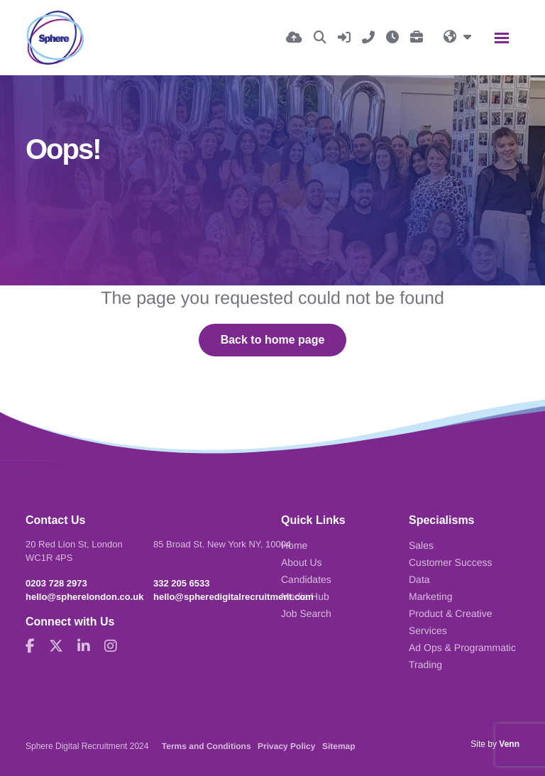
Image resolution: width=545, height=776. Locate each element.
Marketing (430, 596)
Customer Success (450, 562)
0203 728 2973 (56, 583)
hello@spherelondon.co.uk (85, 596)
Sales (421, 545)
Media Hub (305, 596)
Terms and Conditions (206, 746)
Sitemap (339, 746)
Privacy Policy (286, 746)
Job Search (306, 613)
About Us (301, 562)
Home (294, 545)
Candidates (306, 579)
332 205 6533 (181, 583)
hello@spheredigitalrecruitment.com (233, 596)
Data (419, 579)
